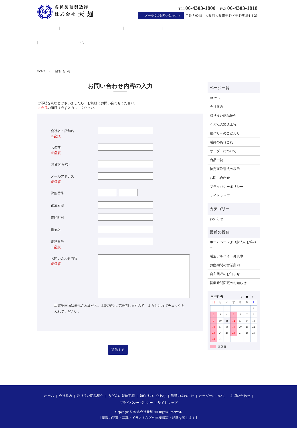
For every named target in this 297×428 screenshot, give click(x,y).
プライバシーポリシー (226, 186)
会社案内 (72, 27)
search (244, 26)
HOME (41, 71)
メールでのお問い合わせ (161, 15)
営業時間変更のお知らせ (228, 283)
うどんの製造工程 (129, 27)
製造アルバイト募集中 (226, 256)
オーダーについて (222, 27)
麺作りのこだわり (161, 27)
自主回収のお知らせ (225, 274)
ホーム (55, 27)
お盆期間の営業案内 (225, 265)
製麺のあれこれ (191, 27)
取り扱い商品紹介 (97, 27)
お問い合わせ (220, 178)
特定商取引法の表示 (225, 169)
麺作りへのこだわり (225, 133)
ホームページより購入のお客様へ (233, 244)
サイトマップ (220, 195)
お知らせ (216, 219)
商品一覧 (216, 160)
